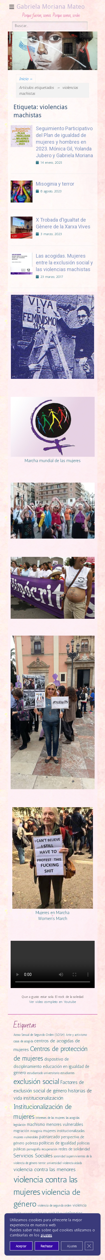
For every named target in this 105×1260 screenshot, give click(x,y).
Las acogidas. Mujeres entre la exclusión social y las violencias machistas (64, 262)
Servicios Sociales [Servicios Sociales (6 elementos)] (33, 1156)
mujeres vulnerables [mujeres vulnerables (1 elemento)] (25, 1137)
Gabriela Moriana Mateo (51, 6)
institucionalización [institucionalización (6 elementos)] (43, 1098)
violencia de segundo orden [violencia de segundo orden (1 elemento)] (54, 1205)
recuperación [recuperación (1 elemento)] (49, 1149)
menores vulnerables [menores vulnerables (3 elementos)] (64, 1124)
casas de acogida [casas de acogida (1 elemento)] (23, 1041)
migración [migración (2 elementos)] (21, 1131)
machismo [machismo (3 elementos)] (36, 1124)
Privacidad (69, 1247)
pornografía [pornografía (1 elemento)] (33, 1149)
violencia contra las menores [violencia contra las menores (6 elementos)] (44, 1169)
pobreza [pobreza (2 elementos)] (31, 1143)
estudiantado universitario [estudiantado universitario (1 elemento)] (43, 1073)
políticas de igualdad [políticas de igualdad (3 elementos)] (57, 1143)
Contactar (36, 1247)
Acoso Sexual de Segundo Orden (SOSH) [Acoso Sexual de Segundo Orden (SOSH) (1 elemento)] (39, 1035)
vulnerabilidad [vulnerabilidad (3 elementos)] (46, 1220)
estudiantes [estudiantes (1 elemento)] (67, 1073)
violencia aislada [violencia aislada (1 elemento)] (72, 1163)
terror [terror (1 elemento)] (42, 1163)
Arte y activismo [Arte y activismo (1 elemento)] (76, 1035)
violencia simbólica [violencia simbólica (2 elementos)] (47, 1213)
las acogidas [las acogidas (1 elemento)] (73, 1118)
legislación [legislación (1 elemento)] (19, 1125)
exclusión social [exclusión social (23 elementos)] (36, 1081)
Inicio (25, 79)
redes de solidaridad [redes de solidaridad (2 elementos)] (74, 1149)
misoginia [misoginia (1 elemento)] (36, 1131)
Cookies (52, 1247)
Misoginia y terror (55, 184)
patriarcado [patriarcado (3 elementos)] (49, 1136)
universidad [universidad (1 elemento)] (54, 1163)
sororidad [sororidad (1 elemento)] (59, 1156)
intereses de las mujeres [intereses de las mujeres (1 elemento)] (50, 1118)
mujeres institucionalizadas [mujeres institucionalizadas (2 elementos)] (64, 1131)
